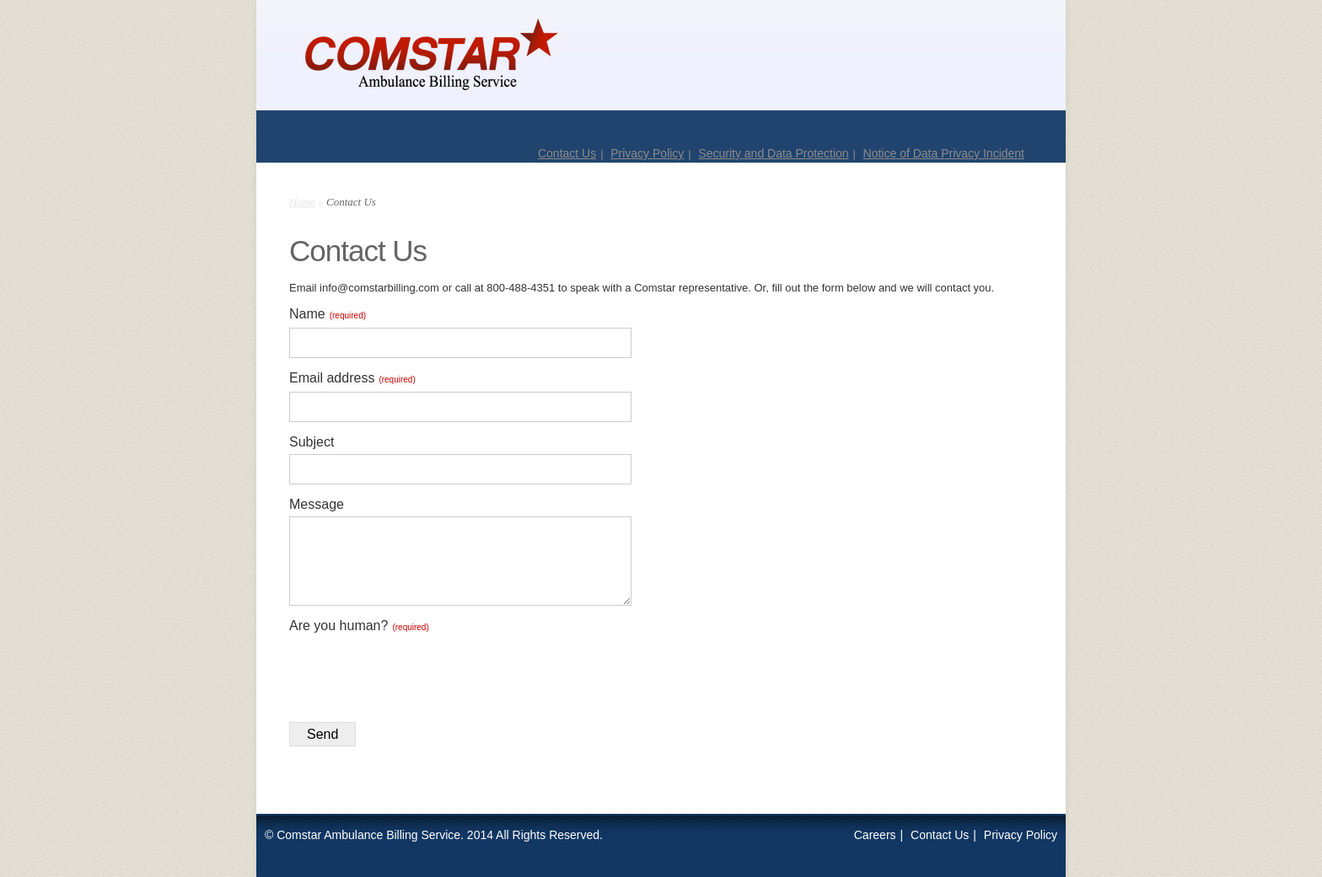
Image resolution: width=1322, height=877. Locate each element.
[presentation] (417, 672)
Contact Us (567, 153)
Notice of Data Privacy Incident (943, 153)
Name (327, 314)
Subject (311, 442)
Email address (352, 378)
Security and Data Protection (773, 153)
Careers (875, 835)
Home (302, 201)
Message (316, 504)
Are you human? (359, 625)
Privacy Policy (647, 153)
